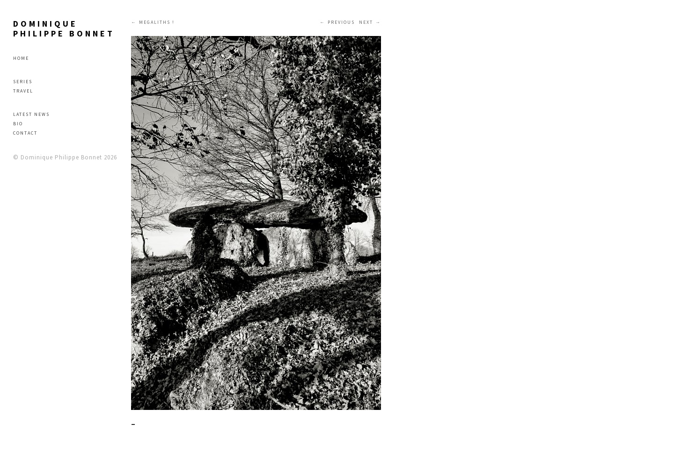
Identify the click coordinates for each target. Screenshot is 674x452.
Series (22, 82)
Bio (18, 124)
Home (21, 58)
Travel (23, 91)
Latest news (31, 114)
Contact (25, 133)
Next (366, 22)
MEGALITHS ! (157, 22)
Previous (341, 22)
